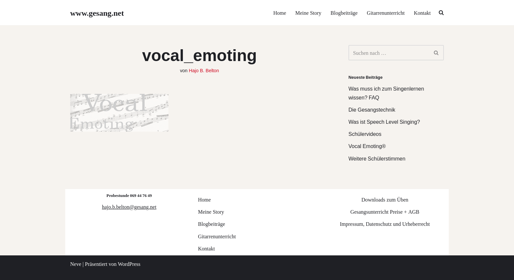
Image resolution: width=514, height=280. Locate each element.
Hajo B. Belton (204, 70)
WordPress (129, 264)
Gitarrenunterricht (386, 12)
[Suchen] (388, 52)
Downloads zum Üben (384, 199)
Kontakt (422, 12)
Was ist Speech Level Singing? (384, 121)
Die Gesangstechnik (371, 109)
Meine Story (308, 12)
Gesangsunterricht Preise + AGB (384, 211)
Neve (75, 264)
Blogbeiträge (344, 12)
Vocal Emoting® (367, 146)
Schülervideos (365, 134)
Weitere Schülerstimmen (376, 158)
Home (279, 12)
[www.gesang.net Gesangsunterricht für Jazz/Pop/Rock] (97, 12)
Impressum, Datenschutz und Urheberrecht (385, 223)
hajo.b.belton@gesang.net (129, 206)
